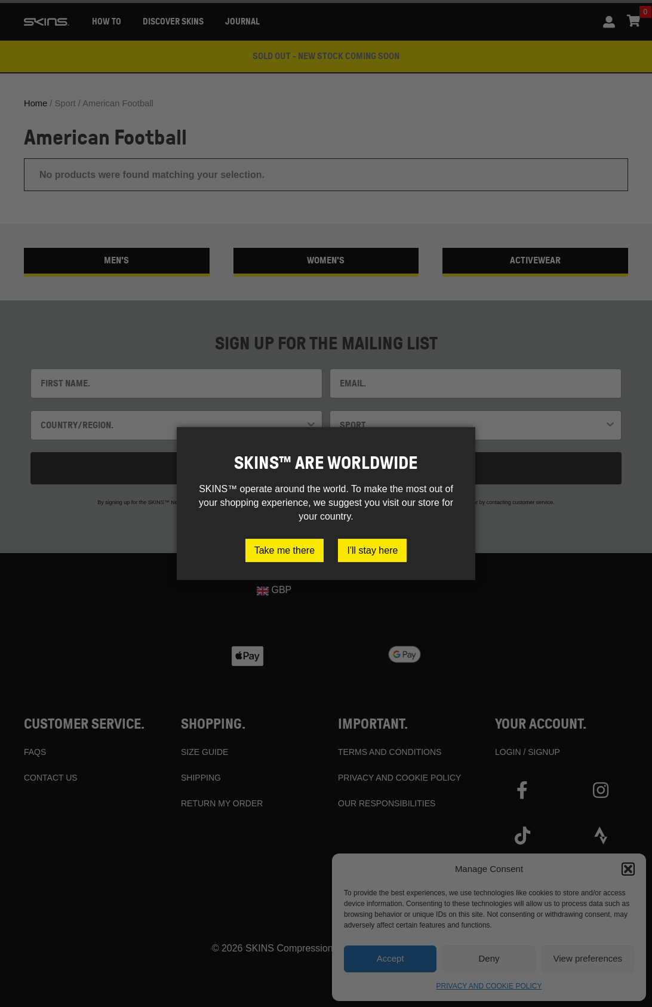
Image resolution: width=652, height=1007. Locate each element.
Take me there (284, 550)
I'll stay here (372, 550)
